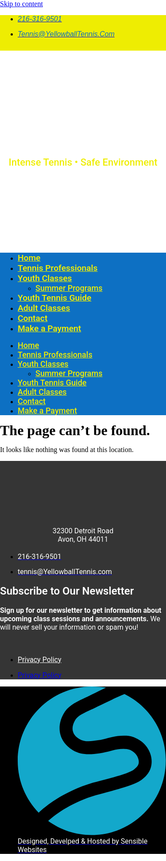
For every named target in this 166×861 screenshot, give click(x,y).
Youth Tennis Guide (54, 298)
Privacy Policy (40, 659)
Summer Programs (68, 288)
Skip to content (21, 4)
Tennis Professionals (57, 268)
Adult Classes (44, 308)
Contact (32, 318)
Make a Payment (49, 328)
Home (29, 258)
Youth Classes (45, 278)
